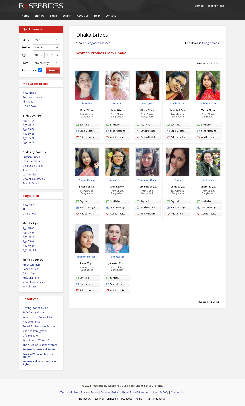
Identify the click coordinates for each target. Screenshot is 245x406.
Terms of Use (69, 392)
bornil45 (87, 103)
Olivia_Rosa (147, 103)
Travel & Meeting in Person (39, 326)
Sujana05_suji (87, 180)
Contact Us (178, 392)
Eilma (178, 180)
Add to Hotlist (85, 137)
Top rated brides (32, 97)
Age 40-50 (29, 142)
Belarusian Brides (33, 165)
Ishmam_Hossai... (87, 256)
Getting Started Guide (35, 308)
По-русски (85, 398)
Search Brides (31, 183)
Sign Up (39, 15)
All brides (28, 101)
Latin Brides (30, 174)
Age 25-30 (29, 129)
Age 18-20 (29, 120)
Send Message (85, 131)
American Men (31, 264)
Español (99, 398)
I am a (25, 39)
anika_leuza (117, 180)
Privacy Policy (89, 392)
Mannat (117, 103)
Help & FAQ (160, 392)
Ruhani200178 (208, 103)
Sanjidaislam (177, 103)
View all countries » (34, 179)
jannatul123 (117, 256)
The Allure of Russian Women (40, 345)
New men (28, 204)
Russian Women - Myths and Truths (39, 355)
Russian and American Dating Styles (40, 363)
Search (67, 15)
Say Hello (82, 125)
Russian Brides (31, 157)
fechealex (208, 180)
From (25, 63)
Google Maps (210, 43)
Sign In (199, 5)
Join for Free (216, 5)
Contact (110, 15)
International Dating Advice (38, 317)
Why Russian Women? (36, 340)
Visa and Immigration (35, 331)
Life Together (31, 335)
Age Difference (31, 321)
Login (53, 15)
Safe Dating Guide (33, 312)
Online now (29, 106)
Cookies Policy (110, 392)
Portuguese (125, 398)
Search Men (30, 286)
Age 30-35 (29, 133)
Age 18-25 (29, 228)
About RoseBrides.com (135, 392)
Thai (147, 398)
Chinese (111, 398)
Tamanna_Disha (147, 180)
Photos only (32, 70)
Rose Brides (41, 6)
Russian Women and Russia (39, 349)
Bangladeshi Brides (98, 43)
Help (97, 15)
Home (25, 15)
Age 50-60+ (29, 250)
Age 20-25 (29, 125)
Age (24, 55)
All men (27, 209)
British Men (29, 273)
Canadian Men (31, 269)
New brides (29, 92)
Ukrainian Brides (32, 161)
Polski (138, 398)
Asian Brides (30, 170)
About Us (83, 15)
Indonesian (159, 398)
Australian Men (31, 277)
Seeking (26, 47)
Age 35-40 (29, 138)
